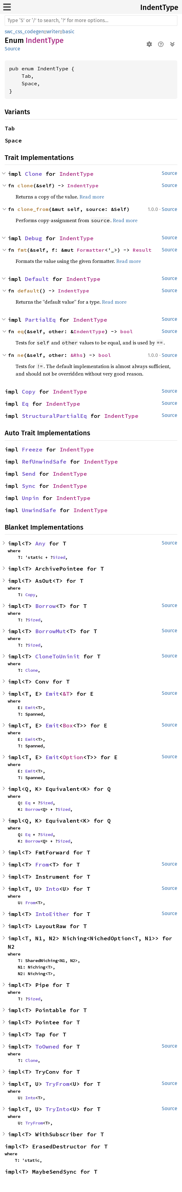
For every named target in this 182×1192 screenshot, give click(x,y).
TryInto (57, 1109)
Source (12, 49)
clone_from (33, 209)
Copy (29, 391)
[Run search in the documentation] (91, 20)
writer (53, 32)
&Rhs (76, 355)
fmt (22, 250)
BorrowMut (50, 631)
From (42, 864)
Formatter (91, 250)
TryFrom (57, 1083)
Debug (33, 238)
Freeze (32, 449)
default (28, 290)
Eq (25, 403)
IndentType (159, 7)
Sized (59, 557)
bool (126, 331)
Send (29, 473)
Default (37, 279)
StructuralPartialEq (54, 415)
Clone (33, 173)
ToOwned (47, 1046)
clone (25, 185)
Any (40, 543)
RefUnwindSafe (44, 461)
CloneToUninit (57, 656)
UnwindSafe (39, 510)
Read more (91, 196)
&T (66, 693)
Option (73, 757)
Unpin (30, 498)
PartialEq (40, 319)
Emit (52, 693)
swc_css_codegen (24, 32)
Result (142, 250)
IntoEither (52, 914)
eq (20, 331)
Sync (29, 485)
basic (68, 32)
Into (52, 888)
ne (20, 355)
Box (68, 725)
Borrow (45, 606)
